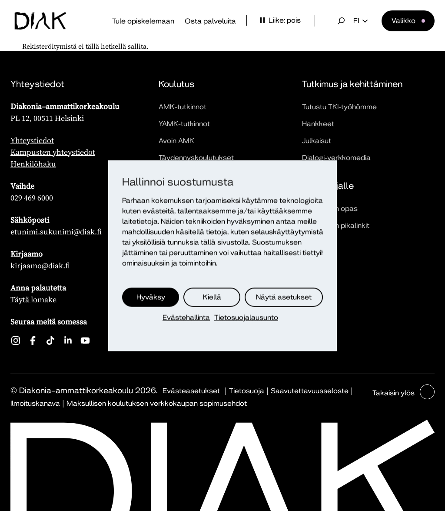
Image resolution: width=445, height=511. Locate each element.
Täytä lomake (33, 299)
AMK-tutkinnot (182, 107)
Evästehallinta (186, 317)
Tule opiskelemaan (143, 21)
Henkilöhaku (33, 163)
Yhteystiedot (32, 140)
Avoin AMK (176, 141)
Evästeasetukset (191, 391)
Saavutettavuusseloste (310, 391)
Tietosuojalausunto (246, 317)
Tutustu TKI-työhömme (339, 107)
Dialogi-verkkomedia (336, 158)
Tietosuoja (246, 391)
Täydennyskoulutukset (196, 158)
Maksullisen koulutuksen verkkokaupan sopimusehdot (156, 403)
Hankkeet (318, 124)
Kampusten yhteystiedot (52, 152)
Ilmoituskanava (35, 403)
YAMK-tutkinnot (184, 124)
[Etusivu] (40, 20)
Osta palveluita (210, 21)
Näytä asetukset (284, 297)
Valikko (403, 21)
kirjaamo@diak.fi (40, 265)
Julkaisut (316, 141)
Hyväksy (150, 297)
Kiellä (212, 297)
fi (360, 20)
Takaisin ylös (394, 393)
